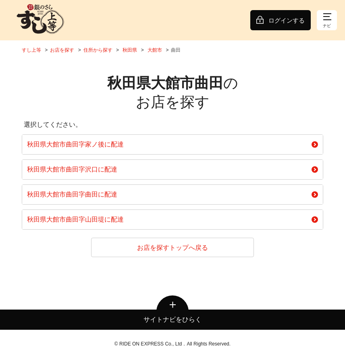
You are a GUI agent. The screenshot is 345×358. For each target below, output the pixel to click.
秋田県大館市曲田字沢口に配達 (172, 169)
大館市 (155, 50)
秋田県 (130, 50)
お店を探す (62, 50)
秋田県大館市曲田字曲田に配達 (172, 194)
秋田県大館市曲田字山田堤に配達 (172, 219)
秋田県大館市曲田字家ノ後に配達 (172, 144)
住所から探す (97, 50)
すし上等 (31, 50)
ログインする (286, 20)
